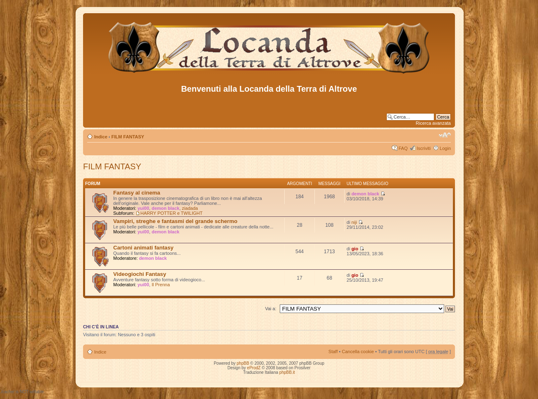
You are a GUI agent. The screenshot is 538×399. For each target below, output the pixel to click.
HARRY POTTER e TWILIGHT (171, 213)
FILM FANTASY (128, 136)
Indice (100, 136)
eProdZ (254, 368)
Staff (333, 351)
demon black (165, 208)
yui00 (143, 208)
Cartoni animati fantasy (143, 248)
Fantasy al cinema (136, 193)
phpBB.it (287, 372)
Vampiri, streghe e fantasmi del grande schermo (175, 221)
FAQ (402, 148)
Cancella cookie (358, 351)
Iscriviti (424, 148)
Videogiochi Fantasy (139, 274)
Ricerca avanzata (433, 123)
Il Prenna (161, 284)
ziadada (190, 208)
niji (354, 222)
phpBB (243, 363)
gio (354, 248)
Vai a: (270, 308)
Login (445, 148)
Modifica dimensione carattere (445, 135)
